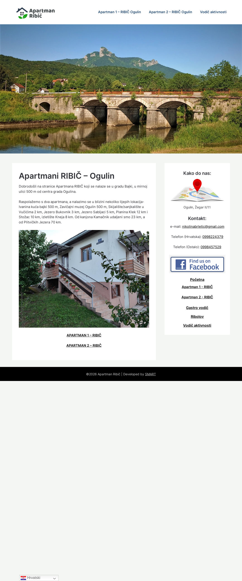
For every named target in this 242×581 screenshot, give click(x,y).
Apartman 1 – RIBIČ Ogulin (119, 12)
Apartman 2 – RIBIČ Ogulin (170, 12)
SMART (150, 374)
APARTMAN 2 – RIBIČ (84, 345)
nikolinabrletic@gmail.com (203, 226)
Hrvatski (30, 578)
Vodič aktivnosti (213, 12)
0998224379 (212, 237)
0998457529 (211, 247)
